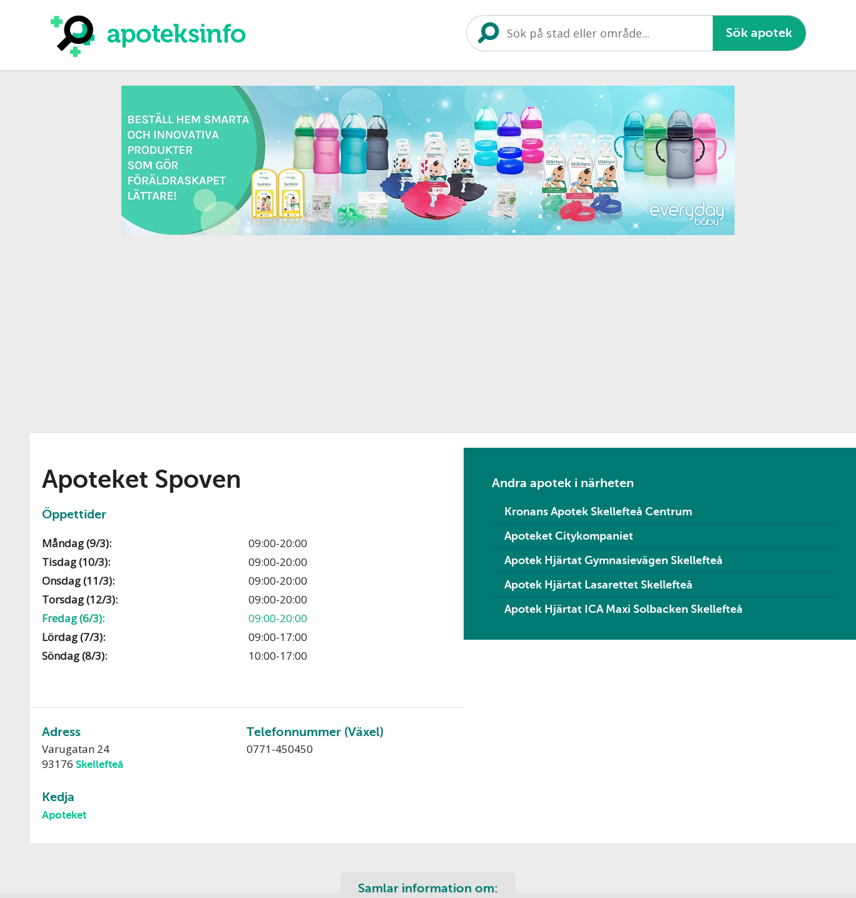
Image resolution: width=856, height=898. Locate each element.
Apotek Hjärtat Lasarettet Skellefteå (598, 584)
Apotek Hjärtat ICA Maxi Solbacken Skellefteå (623, 609)
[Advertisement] (329, 329)
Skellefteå (99, 764)
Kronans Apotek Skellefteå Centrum (598, 511)
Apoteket (64, 815)
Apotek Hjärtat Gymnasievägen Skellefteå (613, 560)
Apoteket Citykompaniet (568, 536)
